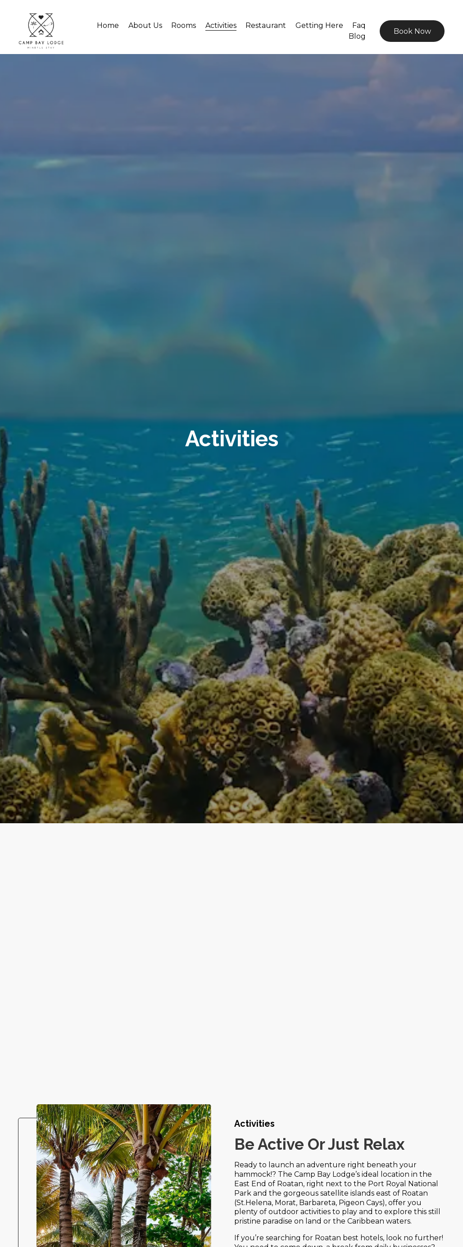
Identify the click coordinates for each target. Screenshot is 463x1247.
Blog (357, 36)
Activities (220, 25)
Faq (359, 25)
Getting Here (319, 25)
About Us (145, 25)
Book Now (412, 31)
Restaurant (265, 25)
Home (108, 25)
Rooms (183, 25)
